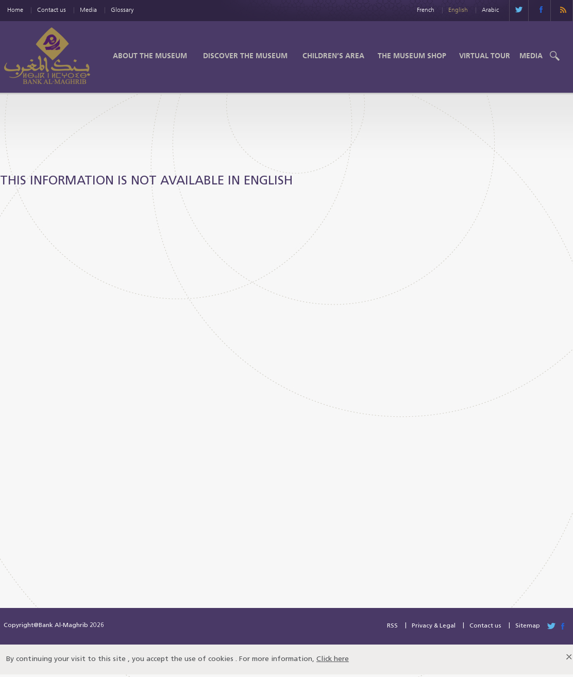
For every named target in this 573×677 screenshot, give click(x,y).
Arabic (490, 9)
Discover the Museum (245, 55)
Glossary (122, 9)
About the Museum (150, 55)
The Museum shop (412, 55)
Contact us (51, 9)
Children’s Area (333, 55)
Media (88, 9)
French (425, 9)
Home (15, 9)
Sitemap (527, 626)
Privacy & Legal (434, 626)
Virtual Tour (484, 55)
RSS (392, 626)
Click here (332, 659)
